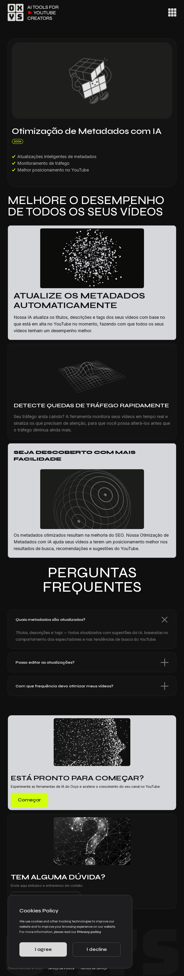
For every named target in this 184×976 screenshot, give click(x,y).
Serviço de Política (61, 968)
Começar (29, 800)
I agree (43, 949)
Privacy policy (89, 932)
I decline (96, 949)
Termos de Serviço (93, 968)
